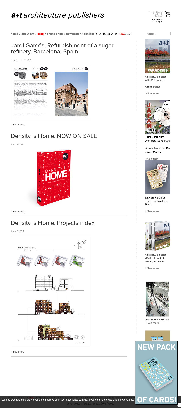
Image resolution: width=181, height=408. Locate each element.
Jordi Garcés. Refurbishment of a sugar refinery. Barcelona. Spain (62, 49)
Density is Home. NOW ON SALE (54, 136)
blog (40, 33)
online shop (55, 33)
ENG (122, 34)
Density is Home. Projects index (53, 223)
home (14, 33)
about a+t (27, 33)
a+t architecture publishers (62, 15)
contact (89, 33)
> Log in (159, 22)
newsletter (73, 33)
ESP (129, 34)
